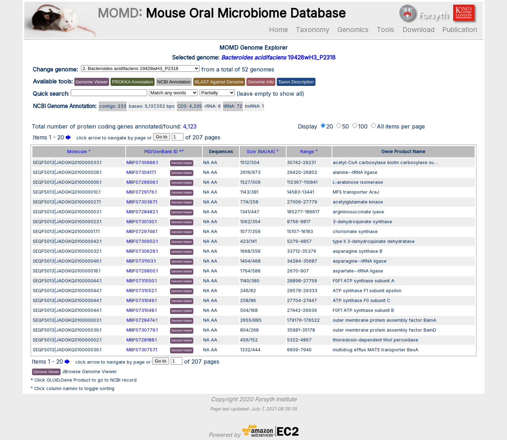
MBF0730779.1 (142, 330)
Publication (459, 29)
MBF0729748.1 (141, 231)
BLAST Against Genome (219, 81)
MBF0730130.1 (141, 221)
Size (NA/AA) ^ (262, 151)
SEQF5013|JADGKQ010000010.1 (66, 192)
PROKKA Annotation (132, 81)
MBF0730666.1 (142, 162)
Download (418, 29)
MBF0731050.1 (141, 280)
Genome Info (261, 81)
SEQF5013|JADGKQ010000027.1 (67, 202)
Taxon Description (296, 81)
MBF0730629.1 (142, 251)
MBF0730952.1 (142, 241)
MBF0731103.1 (141, 261)
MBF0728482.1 (142, 211)
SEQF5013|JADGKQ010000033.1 (67, 162)
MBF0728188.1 (141, 339)
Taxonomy (313, 29)
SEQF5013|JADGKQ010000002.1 (67, 339)
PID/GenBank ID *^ (164, 151)
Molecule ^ (78, 151)
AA (214, 162)
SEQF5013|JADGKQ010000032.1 (67, 251)
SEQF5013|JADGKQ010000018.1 (66, 271)
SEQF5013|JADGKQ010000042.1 (67, 241)
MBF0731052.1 (141, 290)
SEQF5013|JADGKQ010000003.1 (67, 211)
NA (206, 162)
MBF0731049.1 (141, 300)
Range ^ (309, 151)
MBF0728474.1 (141, 320)
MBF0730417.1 (141, 172)
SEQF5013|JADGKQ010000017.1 (66, 231)
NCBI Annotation (174, 81)
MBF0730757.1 (141, 349)
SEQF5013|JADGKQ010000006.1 (67, 182)
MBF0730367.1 (141, 202)
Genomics (353, 29)
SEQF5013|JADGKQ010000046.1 (67, 261)
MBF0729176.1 (141, 192)
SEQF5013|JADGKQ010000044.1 (67, 280)
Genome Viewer (92, 81)
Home (278, 29)
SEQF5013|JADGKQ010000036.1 (67, 330)
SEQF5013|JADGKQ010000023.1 (67, 221)
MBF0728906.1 (142, 182)
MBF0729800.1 (142, 271)
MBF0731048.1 (141, 310)
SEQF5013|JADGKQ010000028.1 (67, 172)
